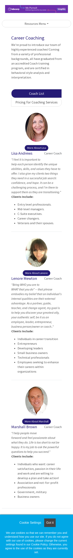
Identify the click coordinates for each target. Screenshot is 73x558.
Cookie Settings (30, 522)
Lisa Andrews (21, 153)
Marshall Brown (24, 426)
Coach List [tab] (36, 93)
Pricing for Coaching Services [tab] (36, 102)
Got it (50, 522)
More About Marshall (36, 421)
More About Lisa (36, 148)
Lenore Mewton (24, 278)
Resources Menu (35, 24)
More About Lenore (36, 273)
